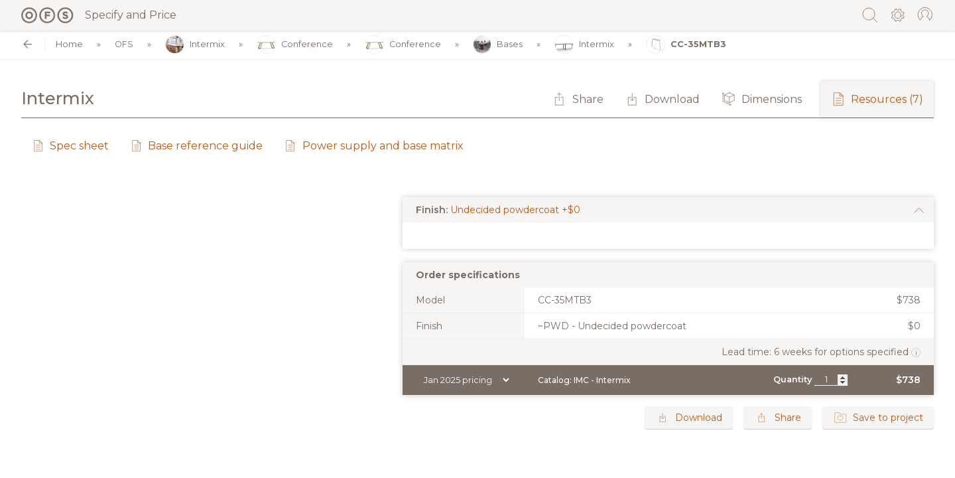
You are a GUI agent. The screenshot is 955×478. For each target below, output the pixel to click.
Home (69, 45)
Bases (498, 44)
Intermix (195, 44)
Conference (295, 44)
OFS (124, 45)
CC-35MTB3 (686, 44)
